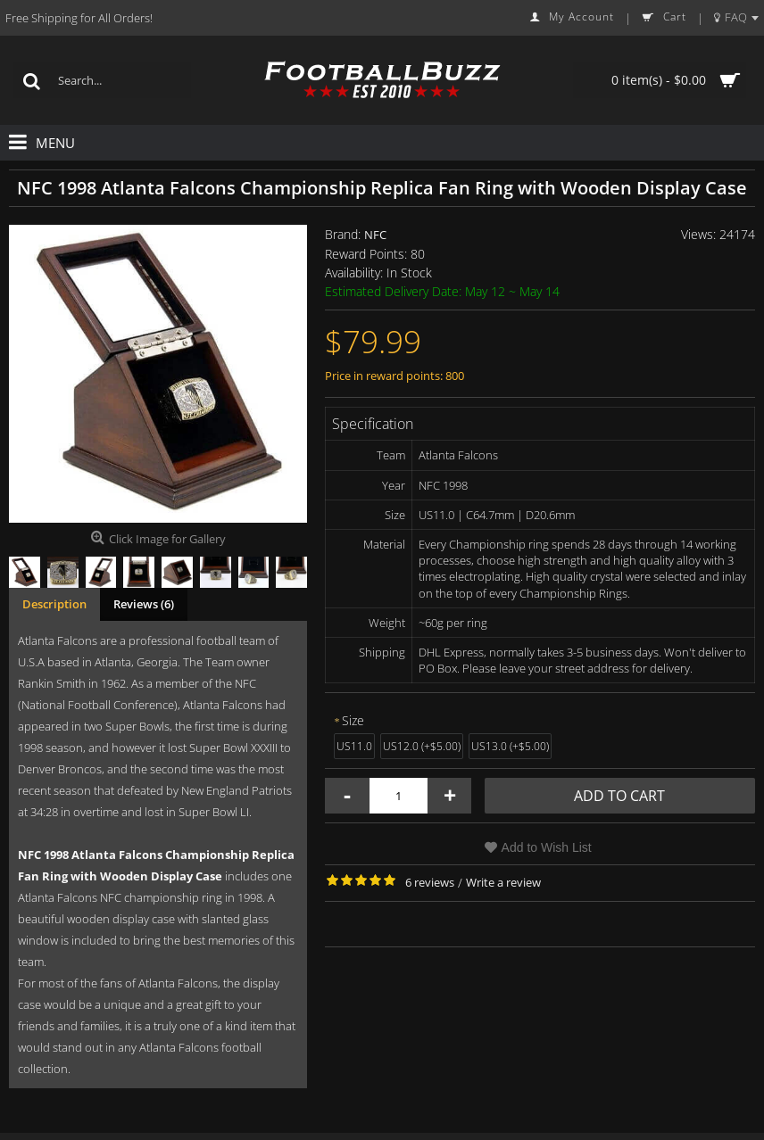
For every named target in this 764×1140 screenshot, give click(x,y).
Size (353, 720)
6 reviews (429, 882)
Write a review (503, 882)
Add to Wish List (547, 847)
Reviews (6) (143, 604)
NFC (375, 235)
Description (54, 604)
